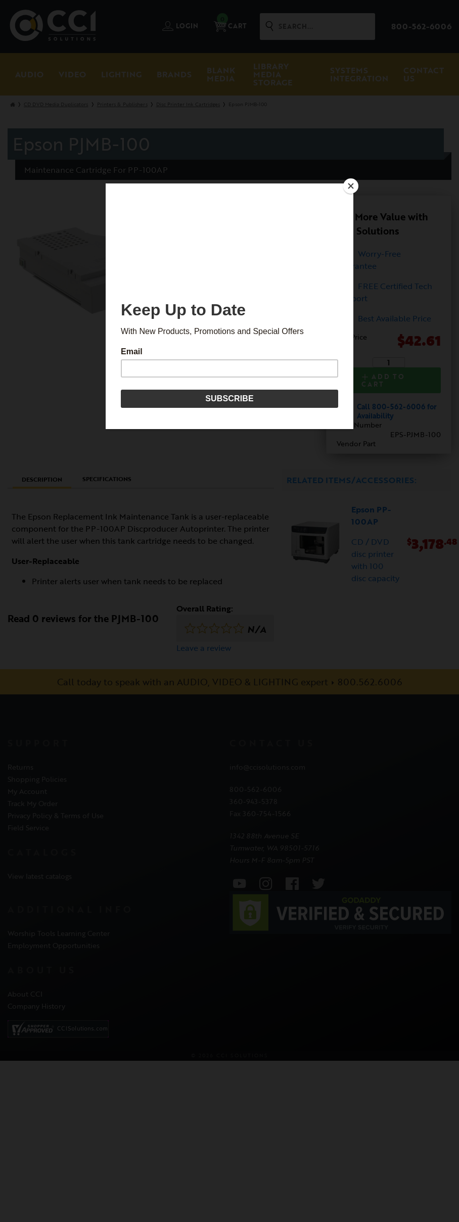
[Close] (350, 186)
